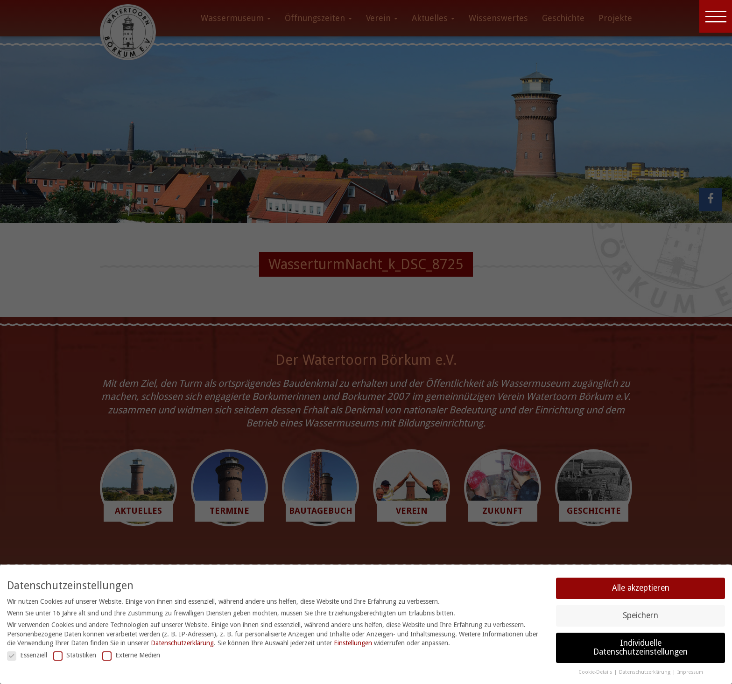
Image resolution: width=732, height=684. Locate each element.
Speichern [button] (640, 615)
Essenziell (27, 655)
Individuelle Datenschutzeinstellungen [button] (640, 647)
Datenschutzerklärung (182, 643)
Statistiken (74, 655)
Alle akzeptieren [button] (640, 588)
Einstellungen (353, 643)
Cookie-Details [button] (595, 672)
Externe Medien (131, 655)
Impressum (690, 672)
